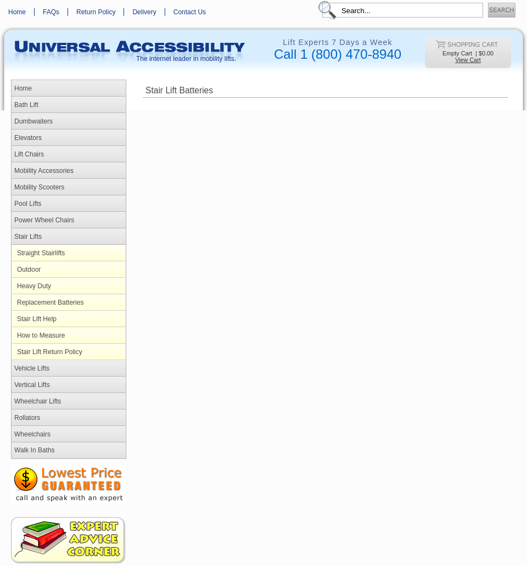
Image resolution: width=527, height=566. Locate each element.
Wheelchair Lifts (37, 401)
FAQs (51, 12)
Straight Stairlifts (41, 253)
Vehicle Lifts (31, 368)
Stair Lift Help (37, 319)
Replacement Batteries (50, 302)
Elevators (28, 138)
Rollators (27, 418)
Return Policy (95, 12)
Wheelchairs (32, 434)
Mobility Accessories (44, 171)
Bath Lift (26, 105)
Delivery (144, 12)
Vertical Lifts (32, 385)
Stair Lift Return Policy (49, 352)
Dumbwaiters (33, 121)
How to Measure (41, 335)
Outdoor (29, 269)
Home (17, 12)
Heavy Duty (34, 286)
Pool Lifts (27, 204)
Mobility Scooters (39, 187)
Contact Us (189, 12)
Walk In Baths (34, 450)
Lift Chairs (29, 154)
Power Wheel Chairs (44, 220)
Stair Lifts (28, 236)
